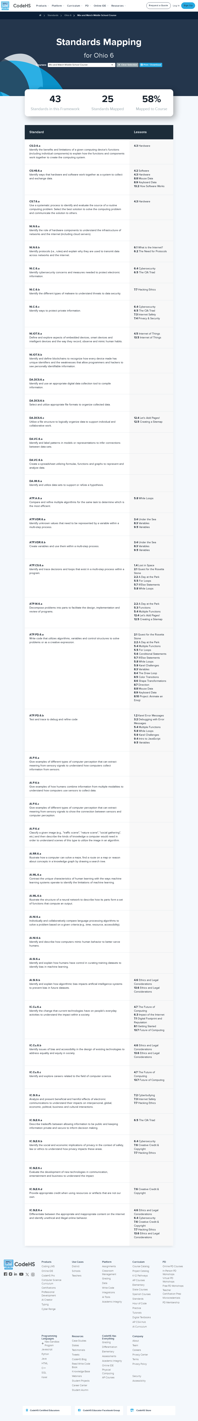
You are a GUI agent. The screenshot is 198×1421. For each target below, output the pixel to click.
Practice (136, 1308)
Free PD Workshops (173, 1285)
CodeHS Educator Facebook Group (99, 1410)
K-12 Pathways (140, 1275)
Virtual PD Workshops (168, 1280)
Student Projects (81, 1380)
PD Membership (171, 1302)
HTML (45, 1363)
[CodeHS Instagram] (10, 1274)
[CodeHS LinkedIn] (15, 1274)
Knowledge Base (81, 1371)
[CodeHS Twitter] (27, 1274)
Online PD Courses (173, 1266)
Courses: (41, 64)
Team (135, 1345)
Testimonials (78, 1350)
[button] (42, 6)
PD (164, 1262)
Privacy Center (140, 1354)
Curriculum (138, 1262)
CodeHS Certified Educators (43, 1410)
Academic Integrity (112, 1301)
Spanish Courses (141, 1294)
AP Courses (138, 1280)
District (75, 1266)
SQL (44, 1372)
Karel (44, 1377)
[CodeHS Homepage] (17, 6)
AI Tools (106, 1297)
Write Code (108, 1287)
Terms (135, 1359)
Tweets (75, 1354)
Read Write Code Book (81, 1365)
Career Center (79, 1385)
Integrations (108, 1292)
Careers (136, 1350)
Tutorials (137, 1312)
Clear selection (127, 64)
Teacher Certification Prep (172, 1292)
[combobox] (81, 65)
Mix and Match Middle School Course (96, 15)
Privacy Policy (139, 1364)
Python (45, 1354)
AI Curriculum (139, 1326)
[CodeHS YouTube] (21, 1274)
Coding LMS (48, 1266)
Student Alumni (80, 1390)
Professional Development (49, 1294)
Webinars (77, 1376)
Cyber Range (48, 1309)
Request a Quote (158, 5)
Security (136, 1376)
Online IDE (47, 1271)
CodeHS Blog (79, 1359)
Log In (176, 5)
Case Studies (79, 1340)
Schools (76, 1271)
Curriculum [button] (75, 5)
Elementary (138, 1284)
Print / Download (151, 64)
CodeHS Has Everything (109, 1337)
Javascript (47, 1349)
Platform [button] (58, 5)
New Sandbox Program (50, 1343)
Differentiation (109, 1347)
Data (104, 1283)
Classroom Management (109, 1272)
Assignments (109, 1266)
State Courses (140, 1289)
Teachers (76, 1275)
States (75, 1345)
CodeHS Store (140, 1410)
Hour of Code (139, 1303)
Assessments (109, 1356)
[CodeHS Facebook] (5, 1274)
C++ (44, 1368)
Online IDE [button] (101, 5)
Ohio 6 (67, 15)
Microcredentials (171, 1297)
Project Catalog (140, 1271)
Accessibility (139, 1380)
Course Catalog (140, 1266)
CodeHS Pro (48, 1275)
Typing (45, 1304)
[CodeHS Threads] (33, 1274)
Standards (53, 15)
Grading (106, 1278)
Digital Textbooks (141, 1317)
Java (44, 1358)
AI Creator (47, 1299)
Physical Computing (108, 1371)
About (135, 1340)
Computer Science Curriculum (51, 1282)
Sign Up (188, 5)
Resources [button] (118, 5)
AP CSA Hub (139, 1322)
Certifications (49, 1287)
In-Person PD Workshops (169, 1272)
